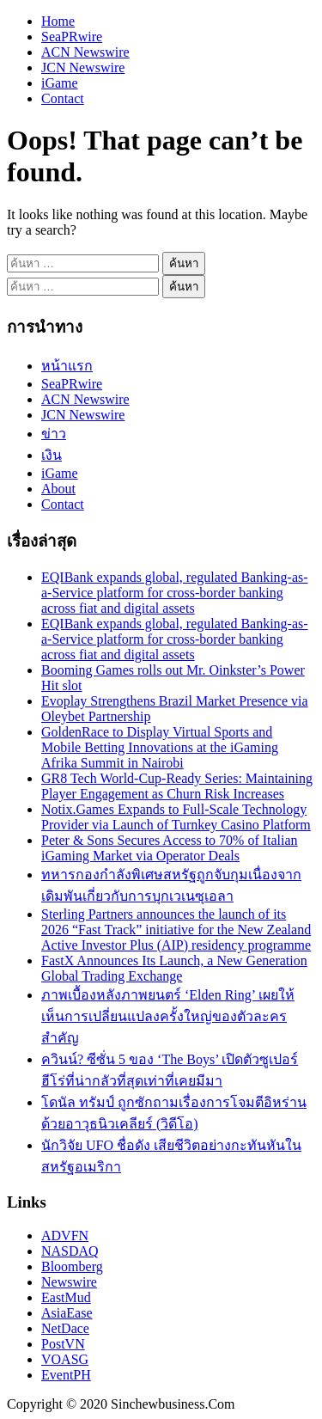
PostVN (63, 1343)
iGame (59, 83)
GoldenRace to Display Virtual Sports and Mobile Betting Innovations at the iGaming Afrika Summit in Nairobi (159, 747)
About (58, 488)
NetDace (65, 1328)
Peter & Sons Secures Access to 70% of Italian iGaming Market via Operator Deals (169, 848)
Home (58, 21)
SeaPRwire (71, 36)
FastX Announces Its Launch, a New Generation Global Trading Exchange (174, 968)
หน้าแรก (67, 365)
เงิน (51, 455)
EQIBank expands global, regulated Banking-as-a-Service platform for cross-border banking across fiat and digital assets (174, 592)
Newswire (69, 1282)
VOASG (64, 1359)
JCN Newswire (83, 67)
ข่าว (53, 433)
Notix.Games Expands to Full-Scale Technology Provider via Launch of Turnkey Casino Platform (176, 817)
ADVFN (64, 1235)
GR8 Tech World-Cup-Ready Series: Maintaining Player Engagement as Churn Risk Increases (177, 786)
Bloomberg (72, 1266)
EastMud (66, 1297)
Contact (62, 98)
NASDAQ (70, 1251)
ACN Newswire (85, 52)
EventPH (66, 1374)
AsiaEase (67, 1313)
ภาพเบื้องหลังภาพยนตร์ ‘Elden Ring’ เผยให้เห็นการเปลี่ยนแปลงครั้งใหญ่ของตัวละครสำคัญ (168, 1016)
